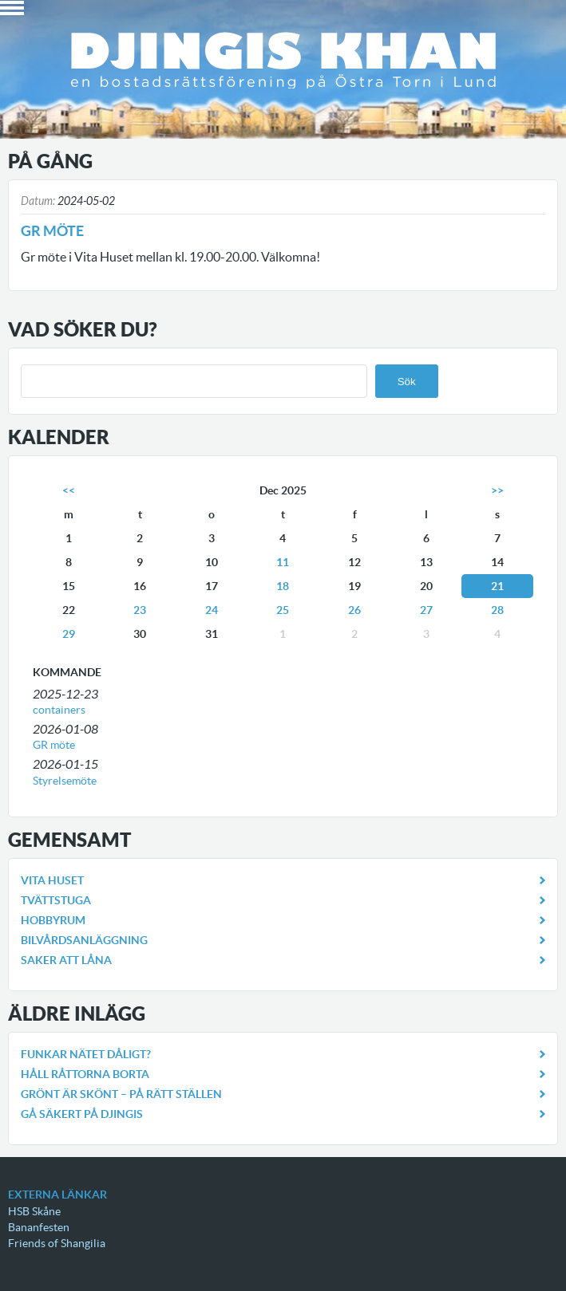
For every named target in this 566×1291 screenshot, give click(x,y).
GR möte (54, 744)
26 (354, 610)
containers (59, 709)
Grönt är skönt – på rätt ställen (121, 1094)
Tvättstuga (56, 900)
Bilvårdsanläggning (84, 940)
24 (211, 610)
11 (282, 562)
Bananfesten (38, 1227)
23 (139, 610)
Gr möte (52, 230)
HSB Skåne (34, 1211)
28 (497, 610)
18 (282, 586)
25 (282, 610)
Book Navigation (12, 8)
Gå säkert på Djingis (82, 1114)
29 (68, 634)
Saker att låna (66, 960)
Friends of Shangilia (56, 1243)
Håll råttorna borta (85, 1074)
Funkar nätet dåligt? (86, 1054)
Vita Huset (52, 880)
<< (68, 490)
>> (497, 490)
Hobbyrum (53, 920)
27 (426, 610)
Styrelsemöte (65, 780)
